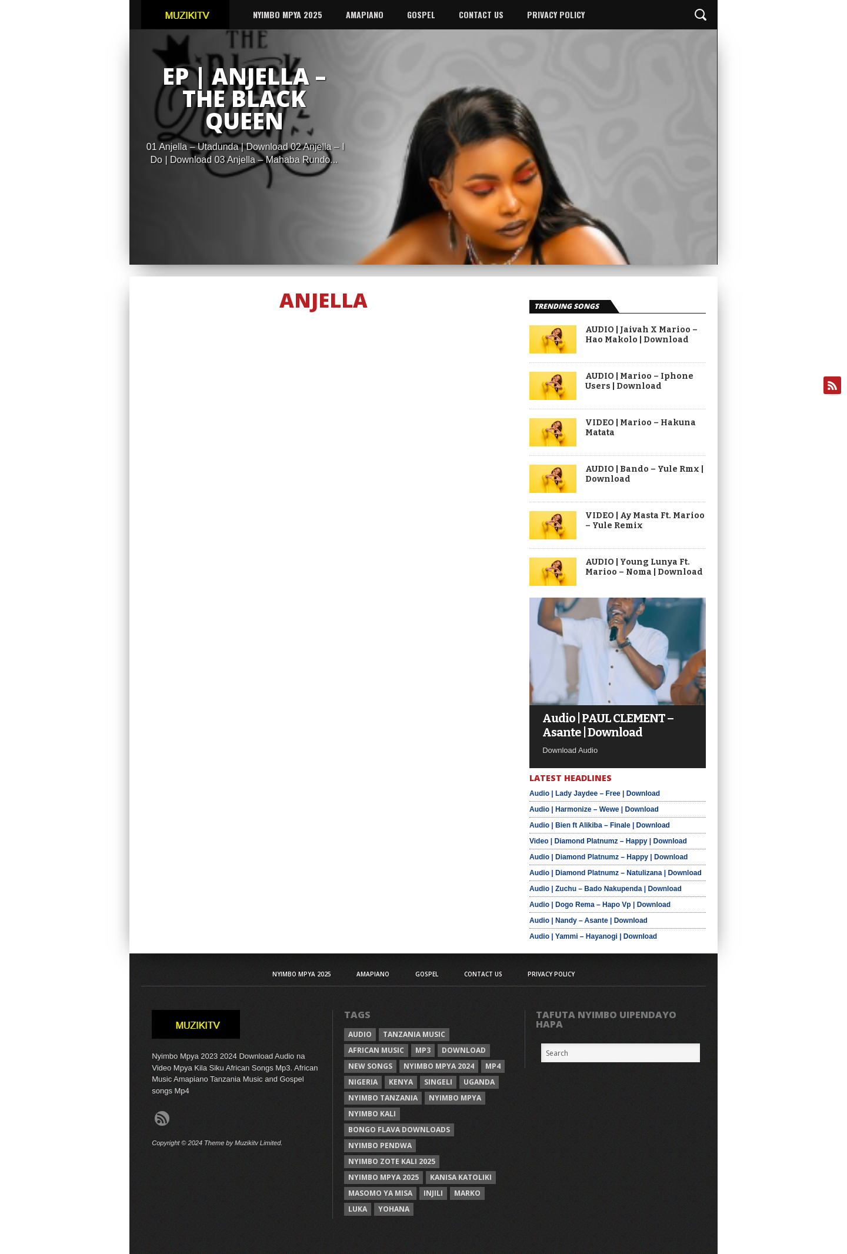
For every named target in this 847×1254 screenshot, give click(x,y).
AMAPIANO (365, 14)
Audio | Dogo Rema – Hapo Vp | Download (600, 905)
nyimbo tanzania (383, 1098)
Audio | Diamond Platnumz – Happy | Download (608, 857)
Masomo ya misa (380, 1193)
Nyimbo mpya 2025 (383, 1177)
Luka (357, 1209)
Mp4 (493, 1066)
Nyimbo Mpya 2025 (287, 14)
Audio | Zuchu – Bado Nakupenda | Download (605, 889)
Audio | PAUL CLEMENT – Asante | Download (607, 725)
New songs (370, 1066)
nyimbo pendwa (380, 1145)
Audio (360, 1034)
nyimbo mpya (455, 1098)
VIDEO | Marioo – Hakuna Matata (640, 428)
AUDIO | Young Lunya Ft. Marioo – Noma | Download (644, 567)
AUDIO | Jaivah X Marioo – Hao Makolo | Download (641, 335)
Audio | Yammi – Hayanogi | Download (593, 936)
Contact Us (481, 14)
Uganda (479, 1082)
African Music (376, 1050)
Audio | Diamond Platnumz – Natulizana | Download (615, 873)
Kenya (401, 1082)
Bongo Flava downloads (399, 1130)
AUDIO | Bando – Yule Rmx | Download (644, 474)
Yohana (393, 1209)
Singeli (438, 1082)
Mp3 (423, 1050)
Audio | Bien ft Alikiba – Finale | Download (599, 825)
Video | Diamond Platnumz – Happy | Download (608, 841)
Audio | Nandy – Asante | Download (588, 920)
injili (433, 1193)
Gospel (421, 14)
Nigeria (363, 1082)
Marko (467, 1193)
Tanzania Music (414, 1034)
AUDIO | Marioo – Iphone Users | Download (639, 381)
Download (464, 1050)
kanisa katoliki (461, 1177)
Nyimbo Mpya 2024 (439, 1066)
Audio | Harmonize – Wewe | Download (594, 809)
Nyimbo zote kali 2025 (391, 1161)
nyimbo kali (372, 1114)
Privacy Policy (556, 14)
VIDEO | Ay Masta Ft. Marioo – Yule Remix (645, 521)
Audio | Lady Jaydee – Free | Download (594, 793)
